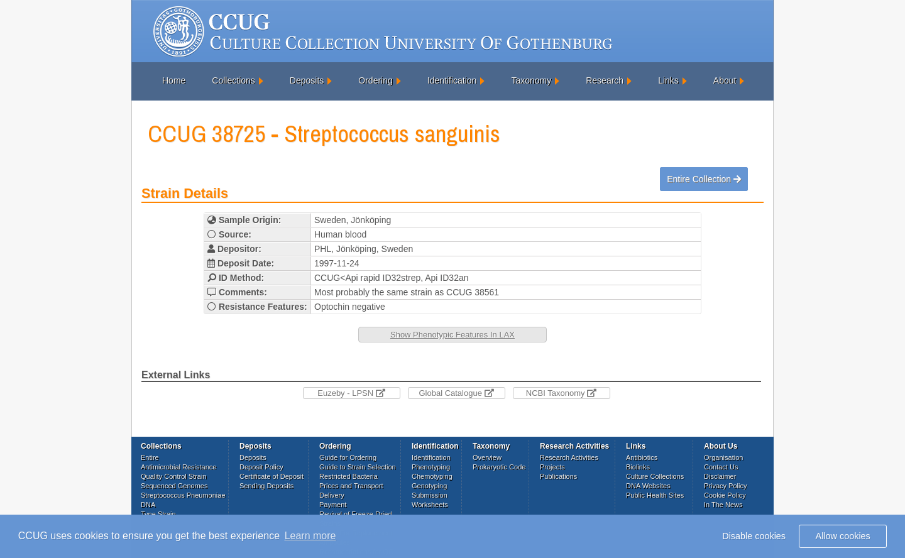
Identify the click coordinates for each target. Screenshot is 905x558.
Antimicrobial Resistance (178, 467)
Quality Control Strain (174, 476)
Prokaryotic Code (499, 467)
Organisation (723, 457)
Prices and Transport (351, 486)
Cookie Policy (725, 495)
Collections (233, 80)
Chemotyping (432, 476)
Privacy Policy (725, 486)
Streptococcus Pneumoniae (183, 495)
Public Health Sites (655, 495)
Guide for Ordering (347, 457)
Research (604, 80)
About (725, 80)
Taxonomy (531, 80)
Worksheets (430, 504)
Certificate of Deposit (271, 476)
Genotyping (429, 486)
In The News (723, 504)
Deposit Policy (261, 467)
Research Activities (569, 457)
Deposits (307, 80)
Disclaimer (720, 476)
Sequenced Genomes (174, 486)
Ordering (375, 80)
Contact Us (721, 467)
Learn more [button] (310, 535)
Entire (150, 457)
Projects (552, 467)
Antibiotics (641, 457)
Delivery (331, 495)
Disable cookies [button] (754, 536)
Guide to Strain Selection (357, 467)
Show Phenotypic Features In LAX (452, 334)
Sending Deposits (266, 486)
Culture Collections (655, 476)
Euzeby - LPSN (351, 393)
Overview (487, 457)
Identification (452, 80)
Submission (429, 495)
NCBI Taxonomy (561, 393)
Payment (332, 504)
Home (173, 80)
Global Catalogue (456, 393)
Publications (558, 476)
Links (668, 80)
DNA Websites (648, 486)
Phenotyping (431, 467)
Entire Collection (704, 179)
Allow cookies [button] (843, 536)
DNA (148, 504)
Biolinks (638, 467)
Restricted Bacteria (348, 476)
